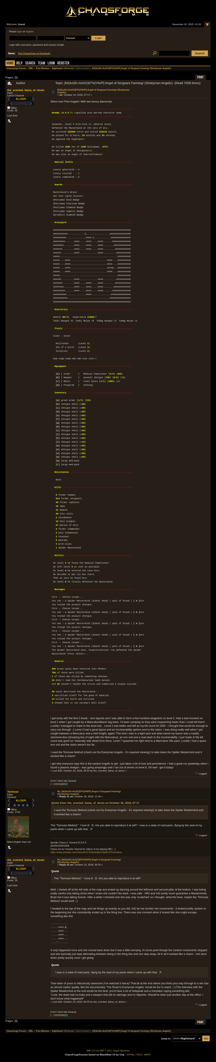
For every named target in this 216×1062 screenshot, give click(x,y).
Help (19, 63)
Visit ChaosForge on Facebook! (34, 53)
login (19, 31)
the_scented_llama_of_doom (26, 90)
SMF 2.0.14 (92, 1051)
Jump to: (166, 1038)
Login (51, 63)
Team (41, 63)
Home (10, 63)
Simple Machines (121, 1051)
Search (30, 63)
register (30, 31)
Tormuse (13, 791)
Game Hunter (82, 68)
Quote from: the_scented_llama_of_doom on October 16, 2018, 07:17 (95, 802)
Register (63, 63)
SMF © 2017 (106, 1051)
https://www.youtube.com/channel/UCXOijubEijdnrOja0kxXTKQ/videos (86, 852)
